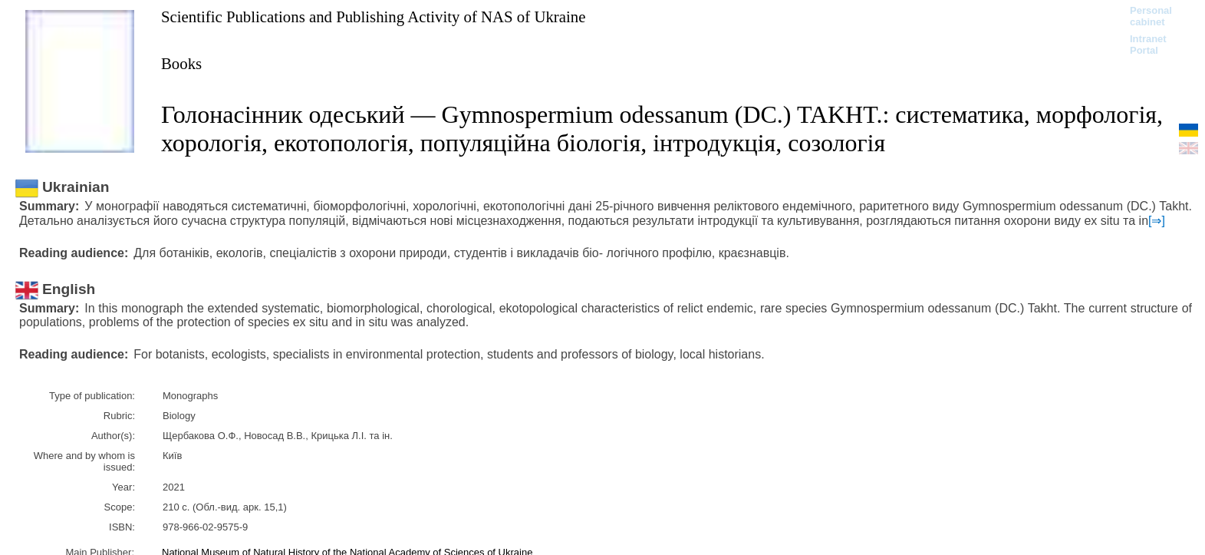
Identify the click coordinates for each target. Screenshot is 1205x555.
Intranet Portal (1148, 44)
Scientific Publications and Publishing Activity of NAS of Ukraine (373, 16)
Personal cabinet (1151, 16)
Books (181, 63)
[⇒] (1156, 220)
